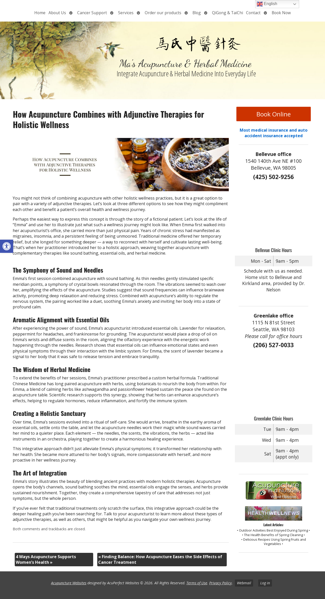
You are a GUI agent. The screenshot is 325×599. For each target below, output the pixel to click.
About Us (57, 12)
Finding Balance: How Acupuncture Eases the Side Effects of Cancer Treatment (160, 559)
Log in (265, 582)
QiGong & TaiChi (227, 12)
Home (39, 12)
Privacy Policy (220, 582)
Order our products (163, 12)
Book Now (281, 12)
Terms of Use (196, 582)
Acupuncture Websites (68, 582)
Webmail (244, 582)
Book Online (273, 114)
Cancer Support (92, 12)
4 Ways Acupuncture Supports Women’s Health (46, 559)
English (267, 4)
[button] (6, 246)
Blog (196, 12)
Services (126, 12)
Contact (253, 12)
